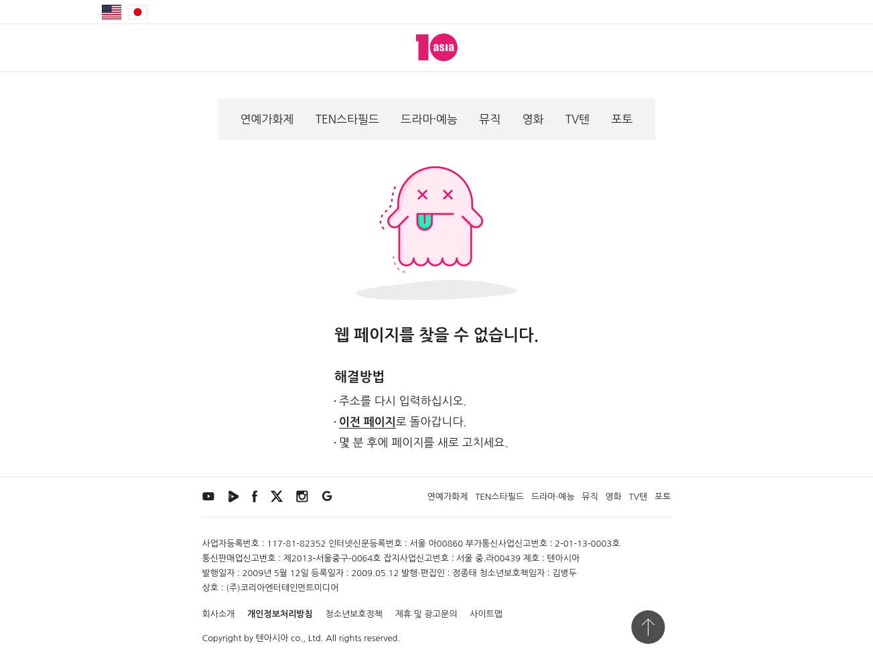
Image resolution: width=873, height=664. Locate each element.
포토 (621, 119)
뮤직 (489, 119)
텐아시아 (272, 638)
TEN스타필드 (347, 119)
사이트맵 (486, 614)
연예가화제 (267, 119)
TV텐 (577, 119)
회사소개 (218, 614)
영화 (532, 119)
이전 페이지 (367, 422)
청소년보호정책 (354, 614)
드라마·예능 (429, 119)
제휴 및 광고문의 (426, 614)
